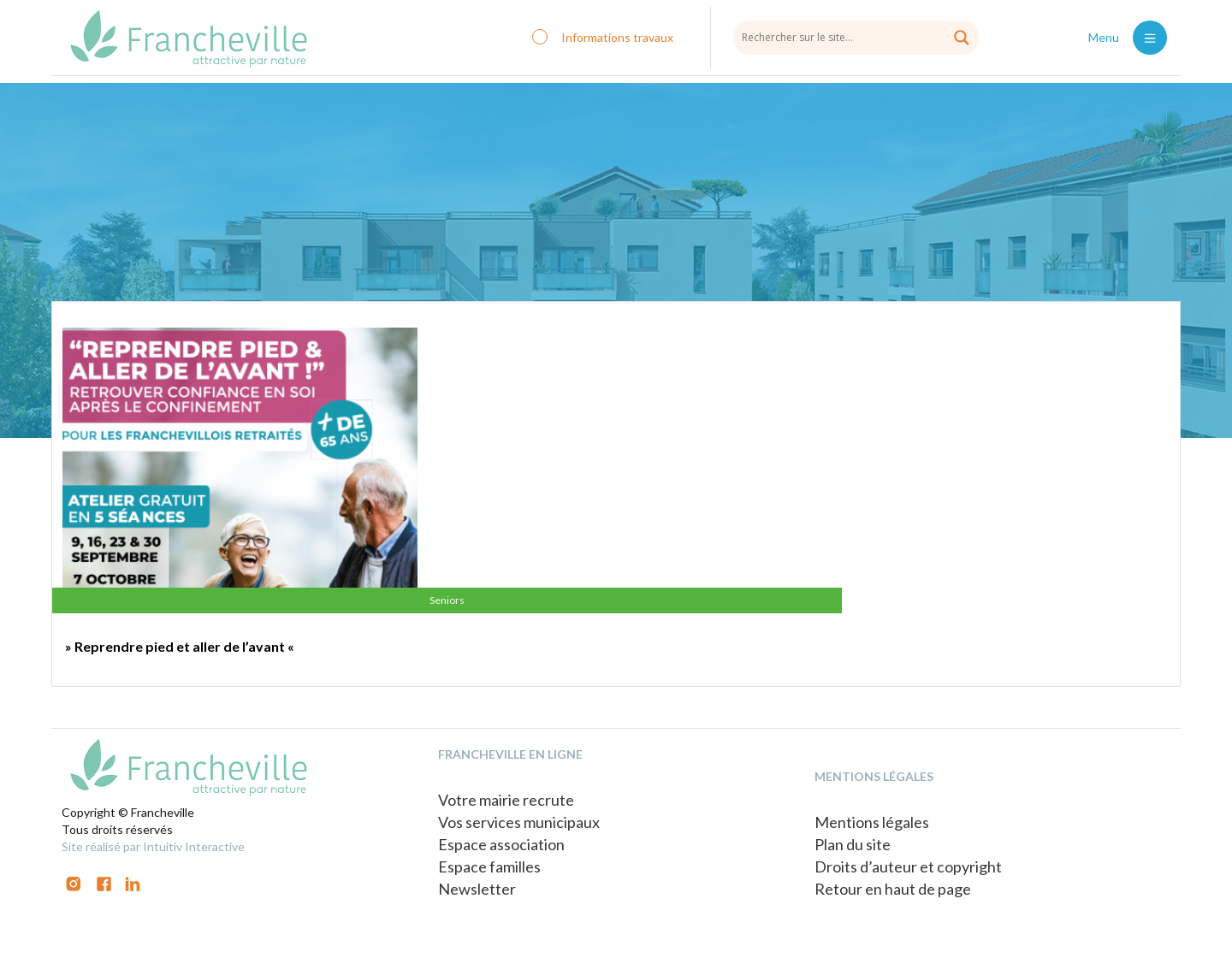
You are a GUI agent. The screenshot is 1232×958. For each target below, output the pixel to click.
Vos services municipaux (519, 822)
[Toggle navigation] (1150, 38)
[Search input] (856, 37)
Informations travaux (617, 37)
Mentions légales (871, 822)
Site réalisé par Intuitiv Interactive (153, 846)
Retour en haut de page (892, 888)
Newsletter (477, 888)
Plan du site (852, 844)
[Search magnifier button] (962, 38)
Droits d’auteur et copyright (908, 866)
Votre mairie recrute (506, 799)
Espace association (501, 844)
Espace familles (489, 866)
